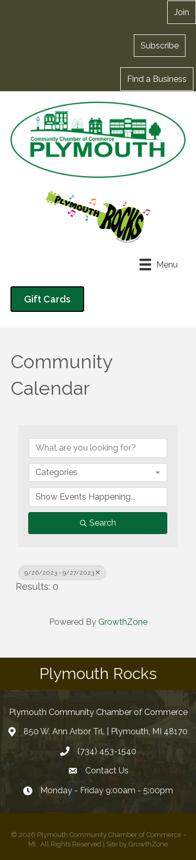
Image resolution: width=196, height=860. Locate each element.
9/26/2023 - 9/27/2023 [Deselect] (62, 572)
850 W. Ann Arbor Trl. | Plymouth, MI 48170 (106, 731)
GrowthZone (122, 622)
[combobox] (98, 472)
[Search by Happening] (98, 497)
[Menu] (159, 264)
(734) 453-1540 (106, 751)
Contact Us (107, 771)
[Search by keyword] (98, 448)
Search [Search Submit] (98, 523)
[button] (160, 45)
